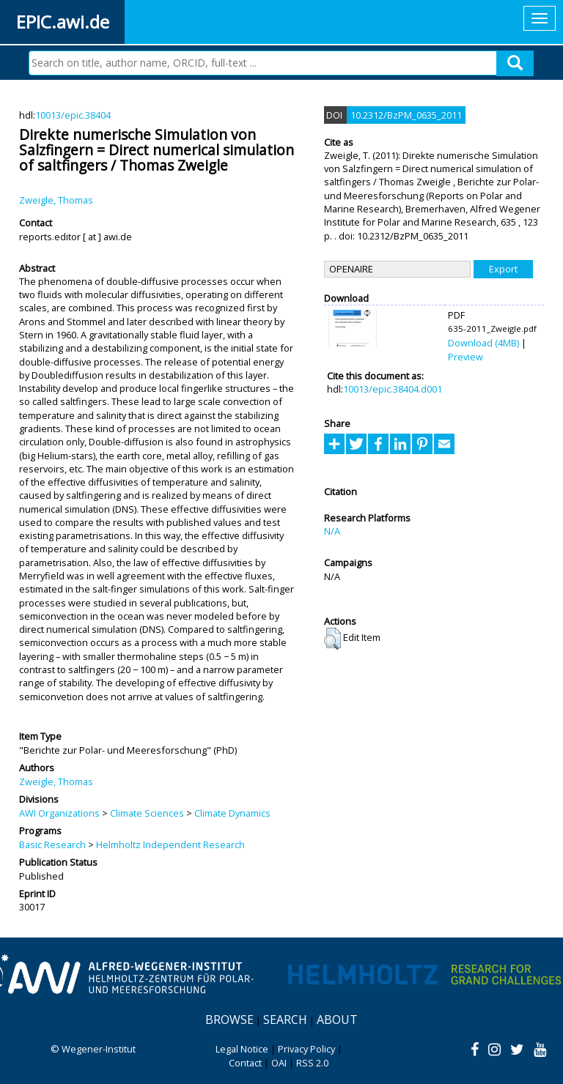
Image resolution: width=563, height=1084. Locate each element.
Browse (229, 1019)
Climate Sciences (147, 813)
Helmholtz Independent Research (170, 844)
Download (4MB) (483, 342)
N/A (332, 531)
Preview (465, 356)
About (337, 1019)
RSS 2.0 (312, 1062)
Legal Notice (242, 1048)
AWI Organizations (59, 813)
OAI (279, 1062)
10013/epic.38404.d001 (392, 389)
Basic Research (52, 844)
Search (285, 1019)
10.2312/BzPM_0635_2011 (406, 115)
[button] (332, 639)
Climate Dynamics (232, 813)
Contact (245, 1062)
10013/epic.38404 (73, 115)
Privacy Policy (306, 1048)
